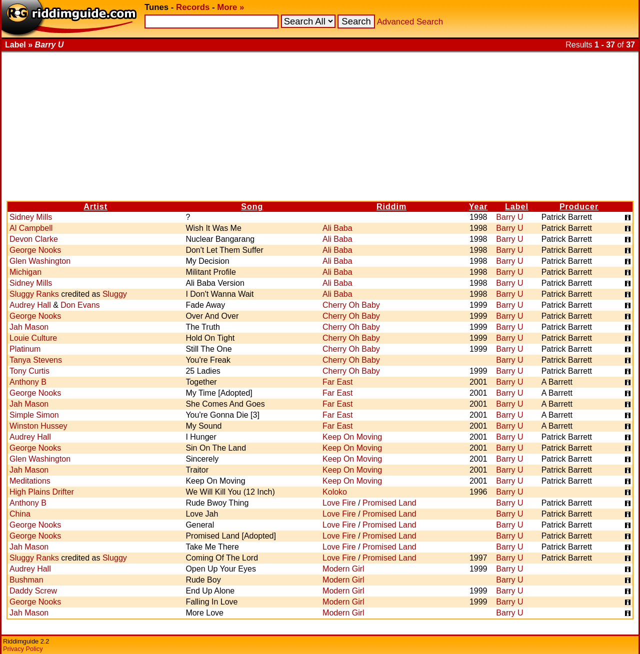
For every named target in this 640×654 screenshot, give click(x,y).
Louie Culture (33, 338)
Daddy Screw (33, 591)
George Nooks (35, 250)
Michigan (26, 272)
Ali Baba (337, 228)
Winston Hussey (39, 426)
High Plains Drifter (42, 492)
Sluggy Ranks (34, 294)
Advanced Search (410, 21)
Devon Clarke (34, 239)
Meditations (30, 481)
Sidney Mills (31, 217)
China (20, 514)
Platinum (25, 349)
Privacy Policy (23, 649)
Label (516, 206)
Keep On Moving (352, 437)
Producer (579, 206)
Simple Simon (34, 415)
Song (252, 206)
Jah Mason (29, 327)
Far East (337, 382)
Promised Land (389, 503)
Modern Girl (343, 569)
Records (193, 7)
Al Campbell (31, 228)
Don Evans (80, 305)
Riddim (391, 206)
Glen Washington (40, 261)
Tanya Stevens (36, 360)
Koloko (334, 492)
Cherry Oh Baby (351, 305)
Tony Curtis (30, 371)
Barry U (509, 217)
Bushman (27, 580)
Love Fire (339, 503)
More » (230, 7)
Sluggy (114, 294)
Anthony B (28, 382)
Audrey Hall (30, 305)
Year (478, 206)
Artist (96, 206)
